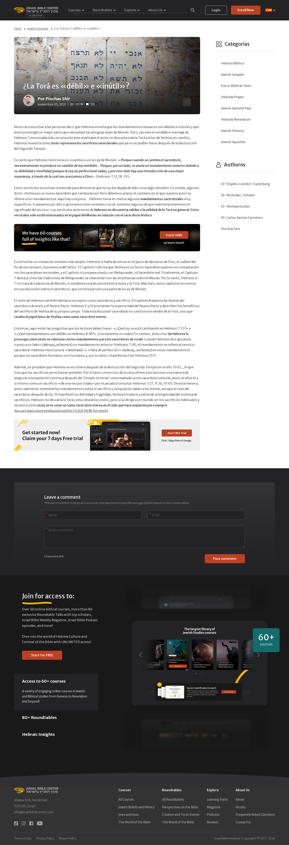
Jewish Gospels (37, 29)
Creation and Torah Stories (180, 814)
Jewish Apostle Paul (236, 108)
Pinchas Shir (230, 229)
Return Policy (67, 838)
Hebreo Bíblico (232, 63)
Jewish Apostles (233, 142)
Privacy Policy (45, 838)
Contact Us (243, 822)
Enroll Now (246, 10)
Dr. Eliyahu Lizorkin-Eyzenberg (245, 184)
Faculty (240, 807)
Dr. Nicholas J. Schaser (238, 195)
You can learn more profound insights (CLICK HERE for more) (61, 411)
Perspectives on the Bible (180, 807)
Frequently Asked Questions (255, 814)
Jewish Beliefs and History (136, 807)
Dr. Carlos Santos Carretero (242, 218)
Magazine (214, 807)
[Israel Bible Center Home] (36, 10)
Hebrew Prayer (232, 97)
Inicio (17, 29)
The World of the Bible (134, 822)
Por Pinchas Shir (54, 98)
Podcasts (213, 814)
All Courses (126, 799)
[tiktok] (16, 823)
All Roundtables (173, 799)
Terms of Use (23, 838)
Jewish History (232, 131)
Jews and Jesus (128, 814)
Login (216, 10)
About (240, 799)
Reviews (213, 822)
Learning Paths (217, 799)
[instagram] (24, 823)
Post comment (225, 559)
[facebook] (31, 823)
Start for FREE (42, 655)
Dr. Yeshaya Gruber (235, 206)
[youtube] (40, 823)
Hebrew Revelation (236, 119)
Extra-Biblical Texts (236, 86)
